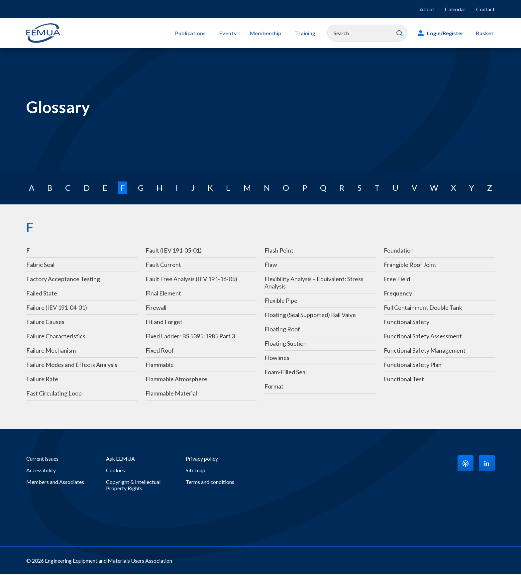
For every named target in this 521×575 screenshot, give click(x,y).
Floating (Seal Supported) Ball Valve (310, 315)
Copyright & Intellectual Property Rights (133, 485)
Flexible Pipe (281, 301)
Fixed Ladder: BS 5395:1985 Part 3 (190, 336)
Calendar (455, 9)
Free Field (397, 279)
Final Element (163, 293)
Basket (486, 33)
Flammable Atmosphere (176, 379)
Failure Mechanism (51, 351)
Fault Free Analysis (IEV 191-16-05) (191, 279)
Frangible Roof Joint (410, 265)
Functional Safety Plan (413, 365)
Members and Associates (55, 482)
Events (238, 33)
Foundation (399, 251)
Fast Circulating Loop (54, 394)
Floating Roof (282, 329)
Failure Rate (42, 379)
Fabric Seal (40, 265)
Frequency (398, 293)
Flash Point (278, 251)
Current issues (42, 459)
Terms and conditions (210, 482)
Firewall (156, 308)
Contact (485, 9)
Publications (203, 33)
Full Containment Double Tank (423, 308)
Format (273, 387)
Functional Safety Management (425, 351)
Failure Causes (45, 322)
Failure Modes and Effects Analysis (71, 365)
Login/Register (448, 33)
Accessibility (41, 471)
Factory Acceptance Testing (63, 279)
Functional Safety (406, 322)
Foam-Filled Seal (285, 372)
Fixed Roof (160, 351)
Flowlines (277, 358)
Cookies (115, 471)
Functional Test (404, 379)
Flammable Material (171, 394)
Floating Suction (285, 344)
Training (309, 33)
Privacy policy (202, 459)
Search (402, 33)
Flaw (270, 265)
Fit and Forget (164, 322)
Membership (273, 33)
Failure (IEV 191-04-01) (56, 308)
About (427, 9)
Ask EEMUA (120, 459)
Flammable (160, 365)
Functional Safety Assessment (423, 336)
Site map (195, 471)
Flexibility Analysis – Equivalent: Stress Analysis (314, 283)
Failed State (41, 293)
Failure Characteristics (55, 336)
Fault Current (163, 265)
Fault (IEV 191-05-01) (174, 251)
